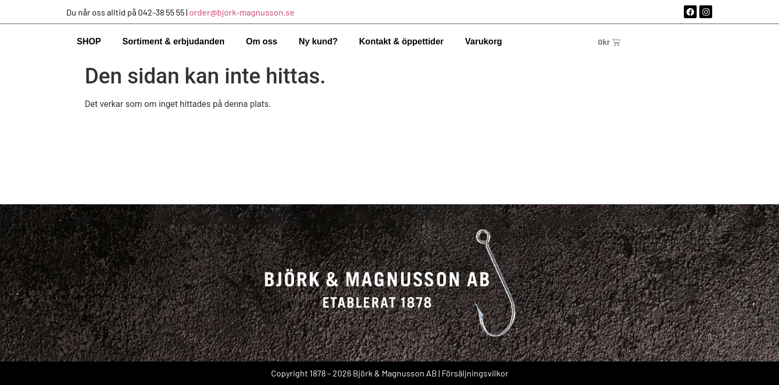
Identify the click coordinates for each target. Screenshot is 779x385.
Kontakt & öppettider (401, 41)
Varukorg (483, 41)
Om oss (261, 41)
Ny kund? (318, 41)
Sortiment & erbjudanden (173, 41)
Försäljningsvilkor (475, 373)
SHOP (89, 41)
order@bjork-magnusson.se (242, 12)
